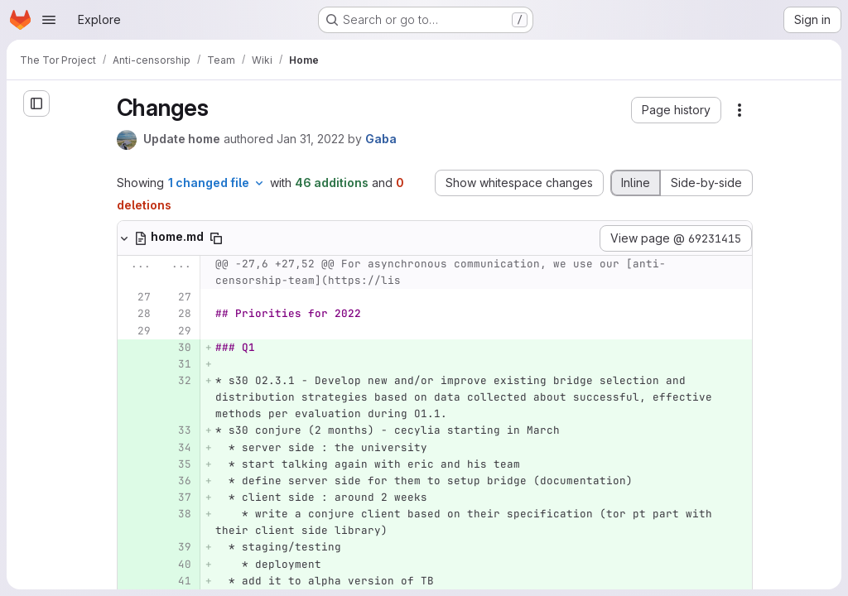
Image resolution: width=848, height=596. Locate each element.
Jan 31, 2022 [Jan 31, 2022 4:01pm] (310, 139)
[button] (676, 110)
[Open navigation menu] (49, 20)
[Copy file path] (216, 238)
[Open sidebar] (36, 103)
